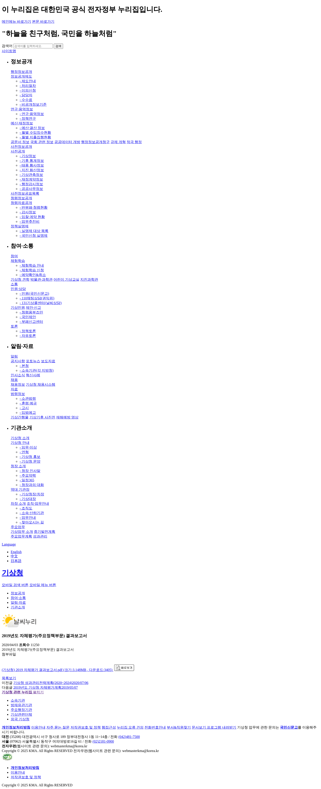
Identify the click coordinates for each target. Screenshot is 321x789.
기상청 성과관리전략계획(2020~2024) (50, 683)
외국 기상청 (20, 719)
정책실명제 (20, 226)
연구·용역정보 (22, 109)
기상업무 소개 (22, 532)
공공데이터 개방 (67, 142)
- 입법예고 (28, 412)
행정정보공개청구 (95, 142)
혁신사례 (33, 375)
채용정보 (18, 384)
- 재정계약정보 (31, 179)
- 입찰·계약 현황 (32, 217)
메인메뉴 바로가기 (16, 21)
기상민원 (18, 307)
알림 (14, 356)
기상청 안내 (20, 443)
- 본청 (24, 366)
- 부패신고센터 (31, 321)
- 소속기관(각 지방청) (37, 370)
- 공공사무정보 (31, 189)
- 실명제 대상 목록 (34, 231)
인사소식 (18, 375)
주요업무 (18, 527)
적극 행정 (134, 142)
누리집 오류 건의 (130, 727)
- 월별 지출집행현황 (35, 137)
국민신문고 (289, 727)
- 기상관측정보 (31, 175)
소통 (14, 284)
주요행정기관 (21, 710)
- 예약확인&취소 (33, 275)
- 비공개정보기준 (33, 104)
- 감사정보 (28, 212)
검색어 (7, 46)
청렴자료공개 (21, 203)
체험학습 (18, 261)
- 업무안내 (28, 517)
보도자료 (48, 361)
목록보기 (9, 678)
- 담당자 (26, 95)
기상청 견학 (20, 279)
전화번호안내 (155, 727)
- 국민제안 (28, 317)
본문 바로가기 (43, 21)
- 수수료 (26, 100)
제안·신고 (33, 307)
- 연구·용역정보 (32, 114)
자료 (14, 389)
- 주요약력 (28, 475)
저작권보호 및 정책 (85, 727)
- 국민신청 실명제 (33, 235)
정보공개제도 (21, 76)
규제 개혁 (118, 142)
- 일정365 (27, 480)
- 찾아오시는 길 (32, 522)
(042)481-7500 (129, 737)
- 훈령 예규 (28, 403)
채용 (14, 380)
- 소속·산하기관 (32, 513)
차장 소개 (18, 503)
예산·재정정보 (22, 123)
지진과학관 (89, 279)
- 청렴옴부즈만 (31, 312)
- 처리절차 (28, 86)
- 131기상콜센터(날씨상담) (41, 303)
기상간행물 (20, 417)
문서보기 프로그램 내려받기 (214, 727)
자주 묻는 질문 (58, 727)
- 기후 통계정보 (32, 161)
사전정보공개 (21, 146)
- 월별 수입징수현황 (35, 132)
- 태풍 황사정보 (32, 165)
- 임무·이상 (28, 447)
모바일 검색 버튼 (15, 585)
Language (9, 544)
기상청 (12, 573)
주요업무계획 (21, 536)
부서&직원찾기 (179, 727)
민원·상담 (18, 289)
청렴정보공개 (21, 198)
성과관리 (40, 536)
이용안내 (38, 727)
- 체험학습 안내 (32, 265)
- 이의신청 (28, 90)
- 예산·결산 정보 (32, 128)
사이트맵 (9, 51)
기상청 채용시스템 (40, 384)
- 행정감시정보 (31, 184)
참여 (14, 256)
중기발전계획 (44, 532)
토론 (14, 326)
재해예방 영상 (67, 417)
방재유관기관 (21, 705)
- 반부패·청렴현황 (33, 207)
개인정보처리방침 (16, 727)
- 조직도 (26, 508)
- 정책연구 (28, 118)
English (16, 552)
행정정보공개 (21, 72)
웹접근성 (109, 727)
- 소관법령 (28, 398)
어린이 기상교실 (66, 279)
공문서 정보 (20, 142)
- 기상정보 (28, 156)
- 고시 (24, 408)
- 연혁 (24, 452)
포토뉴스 (33, 361)
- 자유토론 (28, 336)
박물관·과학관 (41, 279)
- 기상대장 (28, 499)
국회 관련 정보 (42, 142)
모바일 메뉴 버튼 (42, 585)
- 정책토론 (28, 331)
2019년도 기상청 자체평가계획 (45, 687)
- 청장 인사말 (30, 471)
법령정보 (18, 394)
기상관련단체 (21, 714)
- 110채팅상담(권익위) (37, 298)
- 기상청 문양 (30, 461)
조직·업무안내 (38, 503)
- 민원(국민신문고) (34, 293)
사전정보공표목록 (25, 193)
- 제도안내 (28, 81)
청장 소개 (18, 466)
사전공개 (18, 151)
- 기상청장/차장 (32, 494)
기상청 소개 (20, 438)
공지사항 (18, 361)
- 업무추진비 (29, 221)
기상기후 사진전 (42, 417)
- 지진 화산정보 (32, 170)
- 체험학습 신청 (32, 270)
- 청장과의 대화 (32, 485)
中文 (14, 556)
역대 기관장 (20, 489)
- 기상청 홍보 (30, 457)
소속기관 (18, 700)
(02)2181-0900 (103, 741)
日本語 (16, 561)
